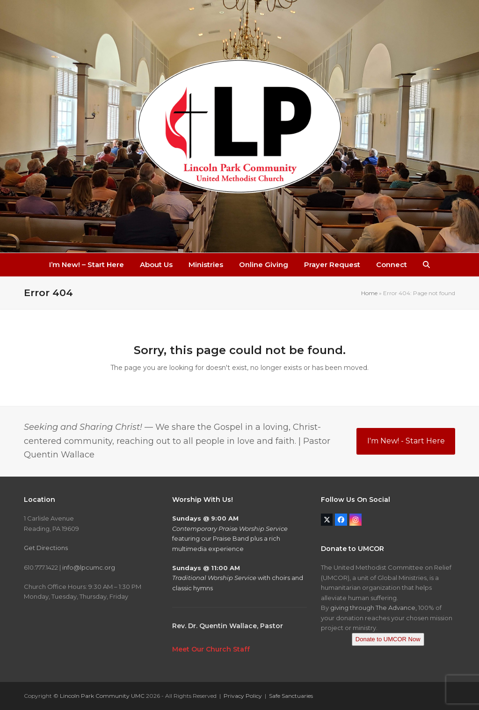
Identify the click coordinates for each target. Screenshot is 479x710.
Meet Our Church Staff (211, 649)
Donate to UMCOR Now (388, 639)
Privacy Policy (243, 695)
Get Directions (46, 547)
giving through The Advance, (373, 607)
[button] (426, 264)
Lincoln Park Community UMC (102, 695)
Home (369, 293)
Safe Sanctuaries (291, 695)
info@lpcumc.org (88, 567)
